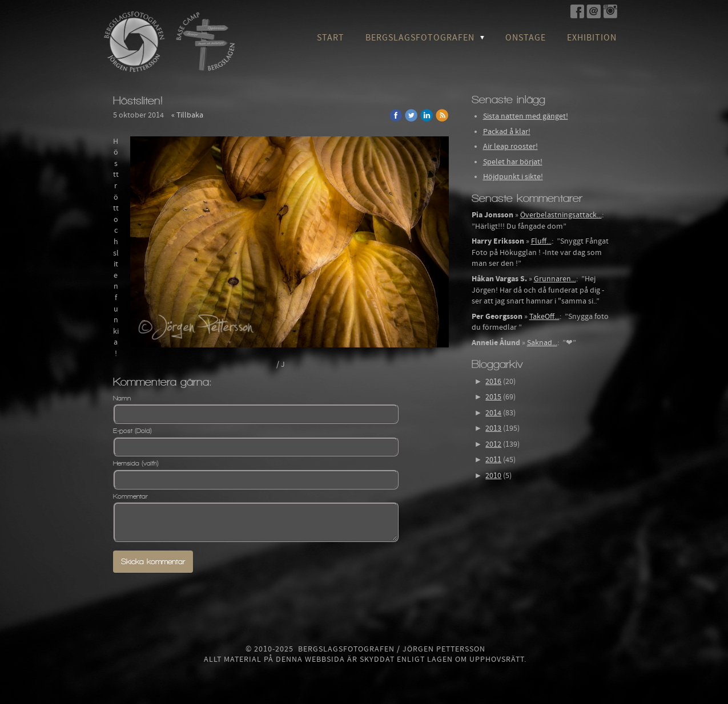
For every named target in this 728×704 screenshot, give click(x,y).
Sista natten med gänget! (525, 116)
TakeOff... (544, 316)
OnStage (525, 37)
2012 (493, 444)
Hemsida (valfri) (136, 463)
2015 (493, 397)
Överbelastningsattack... (561, 215)
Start (330, 37)
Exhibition (592, 37)
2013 (493, 428)
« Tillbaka (187, 115)
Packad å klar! (506, 132)
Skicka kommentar (153, 561)
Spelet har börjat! (512, 162)
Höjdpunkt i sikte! (513, 177)
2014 (493, 413)
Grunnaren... (555, 279)
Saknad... (542, 343)
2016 (493, 382)
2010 (493, 476)
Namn (122, 398)
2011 (493, 460)
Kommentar (130, 496)
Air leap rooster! (510, 146)
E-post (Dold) (132, 430)
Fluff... (541, 241)
